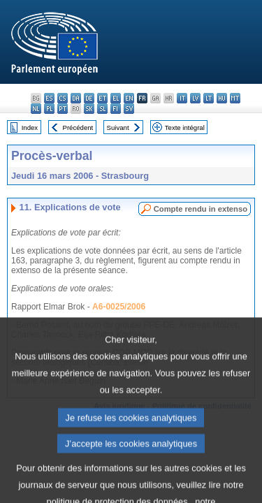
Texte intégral (185, 127)
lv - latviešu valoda (195, 98)
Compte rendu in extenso (200, 209)
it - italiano (182, 98)
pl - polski (49, 108)
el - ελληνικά (115, 98)
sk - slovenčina (89, 108)
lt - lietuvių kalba (208, 98)
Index (30, 127)
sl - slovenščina (102, 108)
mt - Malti (235, 98)
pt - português (62, 108)
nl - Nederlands (36, 108)
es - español (49, 98)
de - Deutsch (89, 98)
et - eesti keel (102, 98)
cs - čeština (62, 98)
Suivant (118, 127)
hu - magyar (222, 98)
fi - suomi (115, 108)
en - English (129, 98)
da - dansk (76, 98)
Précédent (78, 127)
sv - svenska (129, 108)
